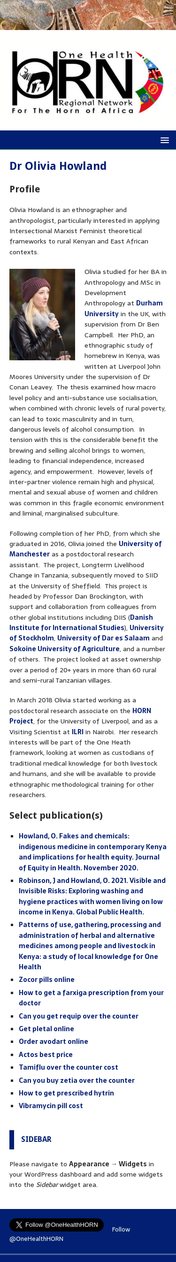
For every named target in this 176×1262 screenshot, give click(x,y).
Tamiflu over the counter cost (68, 1067)
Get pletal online (46, 1029)
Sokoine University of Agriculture (64, 649)
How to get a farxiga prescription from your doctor (91, 998)
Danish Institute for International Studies (81, 622)
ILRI (78, 732)
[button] (163, 139)
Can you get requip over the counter (78, 1016)
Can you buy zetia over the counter (77, 1080)
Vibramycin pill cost (51, 1106)
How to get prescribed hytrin (66, 1093)
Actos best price (46, 1054)
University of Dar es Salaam (103, 638)
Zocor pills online (47, 979)
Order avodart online (53, 1041)
